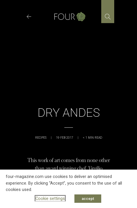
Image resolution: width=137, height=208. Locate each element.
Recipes (40, 138)
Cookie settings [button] (50, 198)
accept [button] (88, 198)
